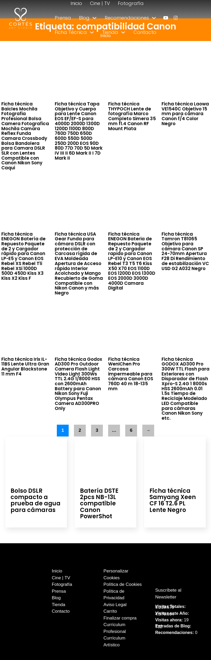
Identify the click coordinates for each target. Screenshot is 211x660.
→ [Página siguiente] (148, 430)
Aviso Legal (115, 604)
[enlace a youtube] (165, 17)
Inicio (76, 3)
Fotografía (131, 3)
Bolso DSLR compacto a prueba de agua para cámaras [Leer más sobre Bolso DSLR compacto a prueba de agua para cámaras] (36, 500)
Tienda (110, 32)
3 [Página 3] (97, 430)
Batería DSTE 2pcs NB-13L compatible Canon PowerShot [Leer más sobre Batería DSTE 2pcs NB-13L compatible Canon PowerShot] (99, 503)
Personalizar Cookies (115, 574)
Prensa (63, 17)
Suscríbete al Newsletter (168, 594)
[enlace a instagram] (176, 17)
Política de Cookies (122, 584)
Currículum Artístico (114, 641)
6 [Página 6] (131, 430)
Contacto (144, 32)
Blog (84, 17)
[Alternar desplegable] (94, 18)
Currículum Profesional (114, 628)
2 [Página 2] (80, 430)
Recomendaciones (127, 17)
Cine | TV (100, 3)
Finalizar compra (120, 618)
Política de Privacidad (113, 595)
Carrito (110, 611)
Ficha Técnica (71, 32)
